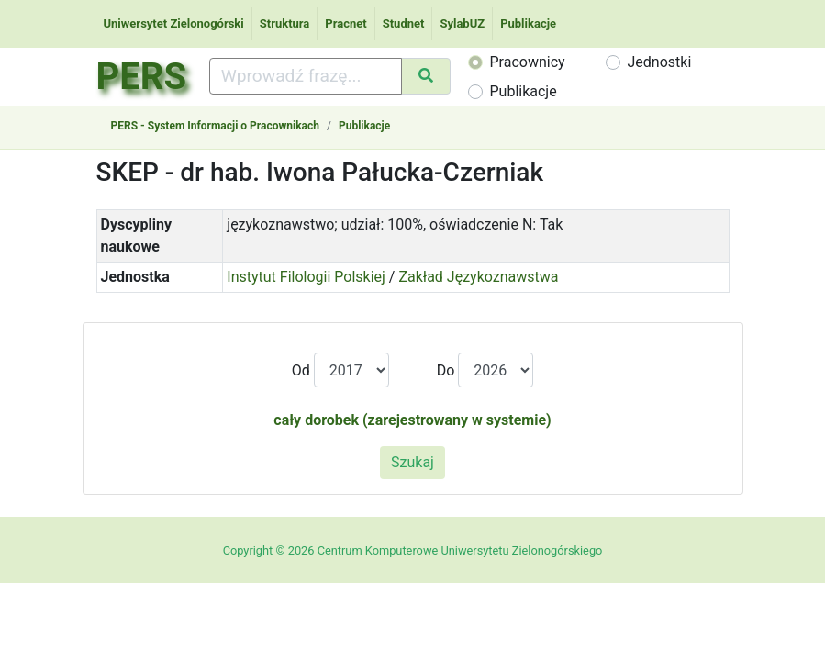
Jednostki (660, 62)
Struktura (285, 23)
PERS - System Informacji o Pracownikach (215, 125)
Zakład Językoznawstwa (478, 277)
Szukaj (412, 462)
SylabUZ (462, 23)
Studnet (404, 23)
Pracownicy (527, 62)
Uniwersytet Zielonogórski (174, 23)
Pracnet (345, 23)
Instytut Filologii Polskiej (306, 277)
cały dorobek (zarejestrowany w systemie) (412, 420)
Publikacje (528, 23)
